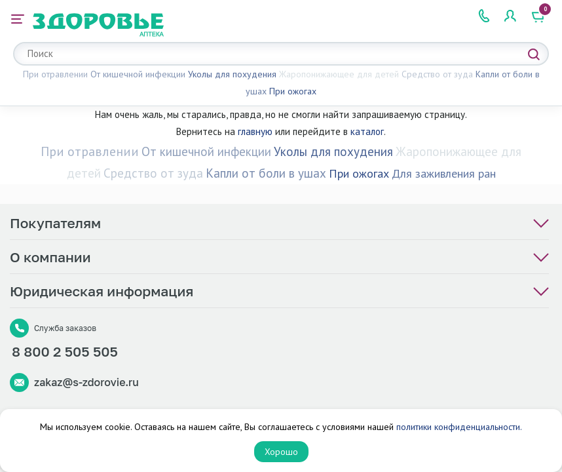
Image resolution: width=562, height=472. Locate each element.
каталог (367, 131)
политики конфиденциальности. (459, 427)
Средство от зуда (437, 74)
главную (255, 131)
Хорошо (281, 452)
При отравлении (55, 74)
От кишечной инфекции (137, 74)
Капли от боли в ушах (266, 173)
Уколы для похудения (232, 74)
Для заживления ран (444, 173)
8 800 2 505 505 (65, 351)
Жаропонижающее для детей (339, 74)
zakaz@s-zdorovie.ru (86, 382)
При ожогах (292, 91)
